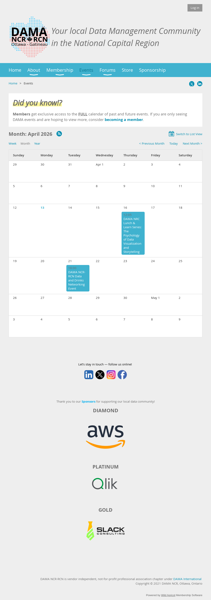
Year (37, 143)
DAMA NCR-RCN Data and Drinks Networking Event (76, 280)
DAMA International (187, 579)
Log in (195, 8)
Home (13, 83)
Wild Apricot (168, 595)
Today (173, 143)
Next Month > (192, 143)
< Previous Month (151, 143)
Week (12, 143)
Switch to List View (189, 134)
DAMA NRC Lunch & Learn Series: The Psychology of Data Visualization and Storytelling (132, 235)
